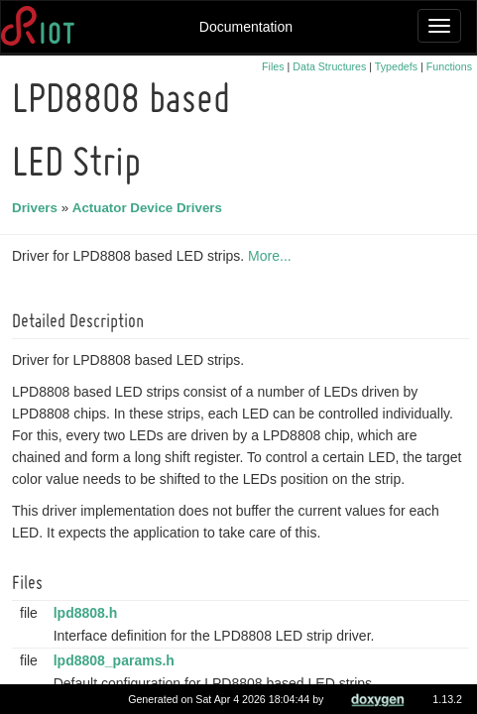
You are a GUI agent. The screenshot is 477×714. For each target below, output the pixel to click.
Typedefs (396, 66)
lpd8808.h (89, 613)
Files (273, 66)
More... (273, 256)
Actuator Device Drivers (150, 207)
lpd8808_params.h (117, 660)
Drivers (37, 207)
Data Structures (329, 66)
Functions (449, 66)
